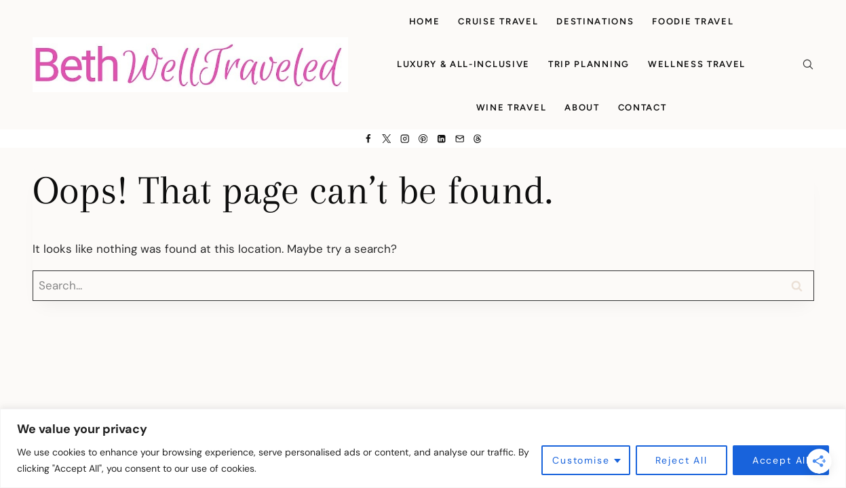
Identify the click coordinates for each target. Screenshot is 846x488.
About (581, 107)
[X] (386, 138)
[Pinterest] (423, 138)
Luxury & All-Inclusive (463, 64)
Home (424, 21)
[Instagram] (405, 138)
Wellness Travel (697, 64)
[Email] (459, 138)
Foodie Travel (692, 21)
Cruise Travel (498, 21)
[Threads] (478, 138)
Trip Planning (589, 64)
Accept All (780, 460)
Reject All (681, 460)
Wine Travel (511, 107)
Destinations (595, 21)
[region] (423, 448)
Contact (642, 107)
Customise (580, 460)
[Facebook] (368, 138)
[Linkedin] (441, 138)
